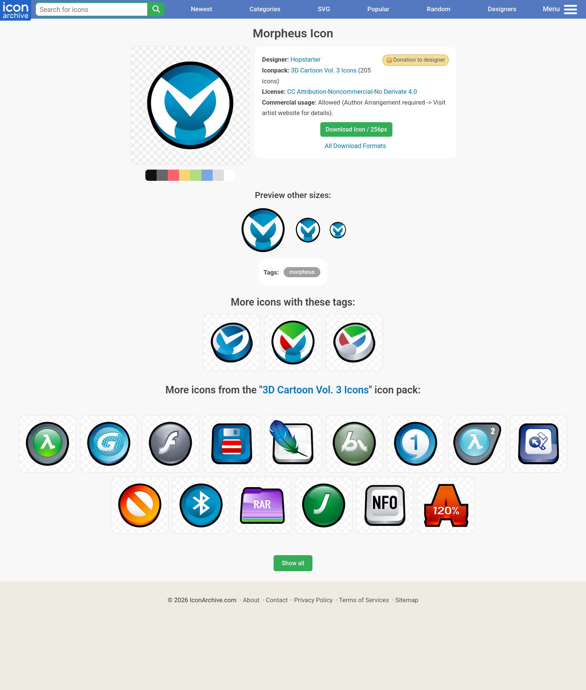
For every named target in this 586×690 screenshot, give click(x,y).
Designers (502, 9)
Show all (293, 563)
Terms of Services (364, 600)
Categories (265, 9)
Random (438, 9)
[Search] (155, 9)
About (251, 600)
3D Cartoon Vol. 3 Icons (324, 70)
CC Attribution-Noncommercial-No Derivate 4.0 (352, 91)
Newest (201, 9)
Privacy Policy (313, 600)
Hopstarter (305, 59)
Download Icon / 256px (356, 129)
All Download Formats (355, 145)
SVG (324, 9)
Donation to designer (419, 59)
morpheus (302, 272)
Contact (277, 600)
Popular (378, 9)
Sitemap (407, 600)
